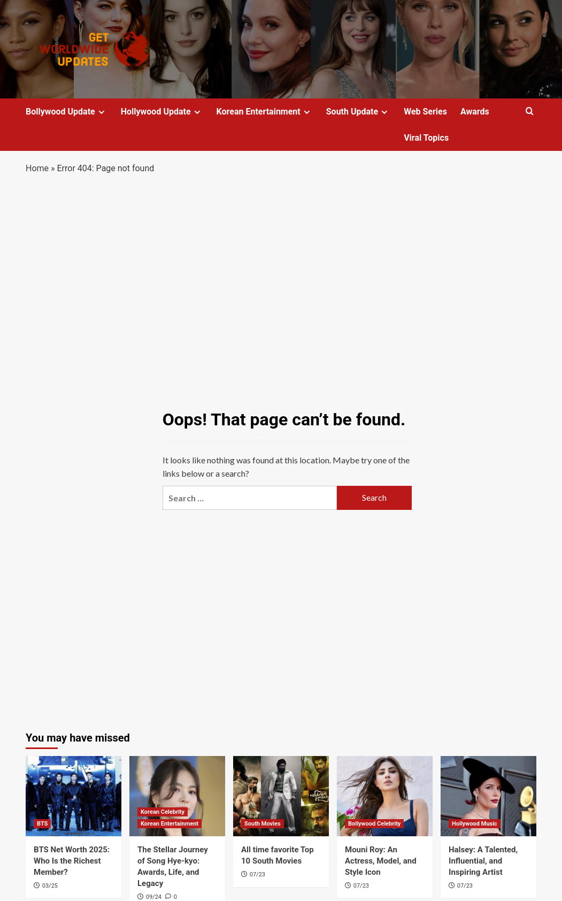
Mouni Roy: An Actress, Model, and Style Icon (381, 861)
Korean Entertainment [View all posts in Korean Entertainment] (169, 823)
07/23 (257, 874)
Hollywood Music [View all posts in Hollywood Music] (474, 823)
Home (37, 168)
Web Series (425, 111)
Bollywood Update (66, 111)
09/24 (153, 897)
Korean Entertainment (265, 111)
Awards (474, 111)
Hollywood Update (162, 111)
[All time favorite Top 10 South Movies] (281, 796)
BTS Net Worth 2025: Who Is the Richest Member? (72, 861)
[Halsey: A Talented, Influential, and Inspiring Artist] (488, 796)
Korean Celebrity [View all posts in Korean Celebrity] (162, 811)
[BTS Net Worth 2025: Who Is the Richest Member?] (73, 796)
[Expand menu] (101, 112)
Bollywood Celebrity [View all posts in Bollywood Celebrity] (374, 823)
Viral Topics (426, 138)
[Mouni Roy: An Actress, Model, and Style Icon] (385, 796)
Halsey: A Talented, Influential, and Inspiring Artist (483, 861)
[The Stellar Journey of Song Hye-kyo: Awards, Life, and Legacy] (177, 796)
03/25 (50, 885)
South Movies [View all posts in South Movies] (262, 823)
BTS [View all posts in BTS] (42, 823)
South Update (358, 111)
